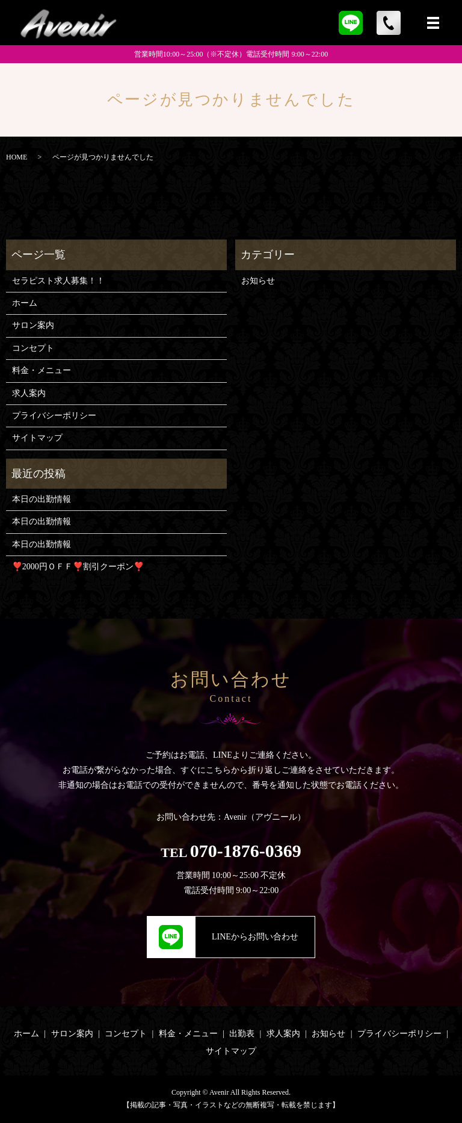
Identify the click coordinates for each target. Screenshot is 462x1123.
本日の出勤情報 (41, 499)
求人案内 (29, 393)
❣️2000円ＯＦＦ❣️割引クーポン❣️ (78, 566)
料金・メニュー (41, 370)
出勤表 (241, 1033)
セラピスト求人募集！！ (58, 280)
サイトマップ (37, 437)
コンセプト (33, 348)
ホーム (24, 303)
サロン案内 (33, 325)
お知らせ (258, 280)
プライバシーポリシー (54, 415)
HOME (16, 157)
